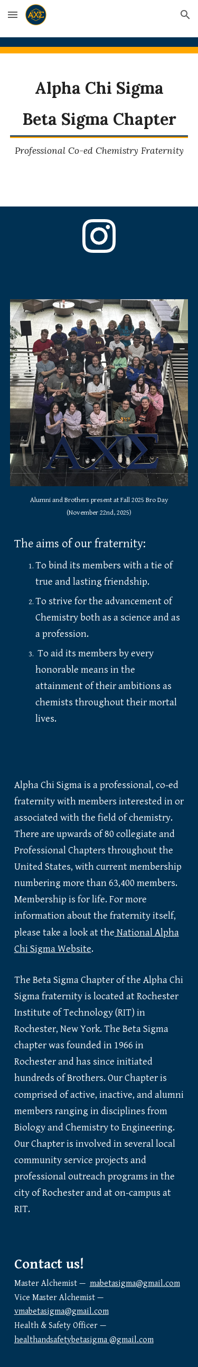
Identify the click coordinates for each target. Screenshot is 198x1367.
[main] (99, 103)
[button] (12, 14)
